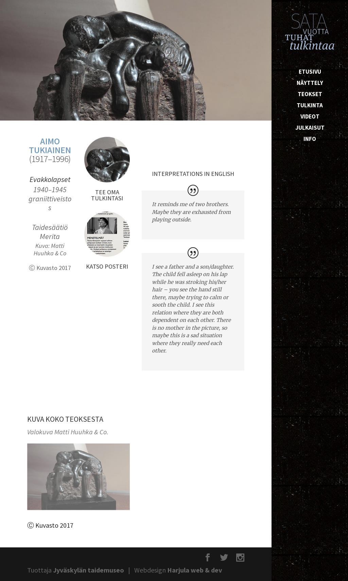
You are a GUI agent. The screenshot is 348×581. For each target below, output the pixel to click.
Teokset (310, 95)
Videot (309, 117)
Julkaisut (310, 128)
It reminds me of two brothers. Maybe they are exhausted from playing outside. (191, 212)
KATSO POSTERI (107, 266)
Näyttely (310, 83)
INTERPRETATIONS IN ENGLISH (193, 174)
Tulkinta (310, 106)
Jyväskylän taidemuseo (88, 570)
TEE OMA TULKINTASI (107, 195)
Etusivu (310, 72)
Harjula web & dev (194, 570)
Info (309, 140)
